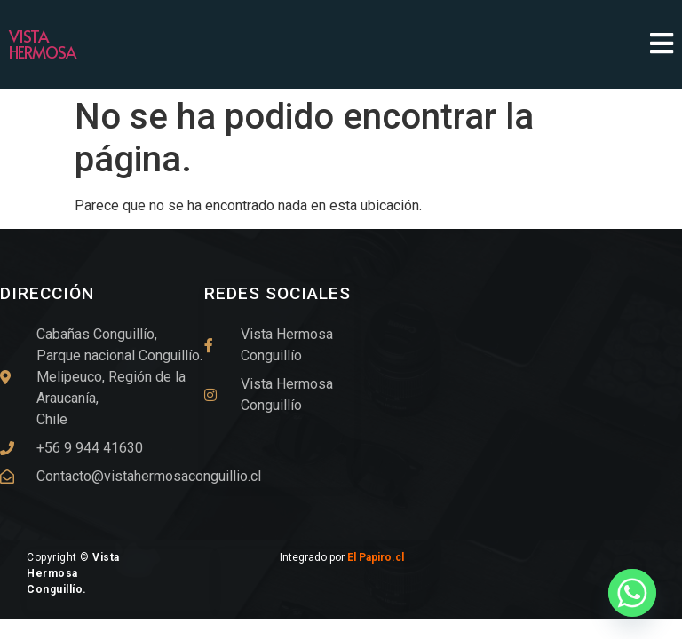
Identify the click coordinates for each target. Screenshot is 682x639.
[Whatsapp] (632, 593)
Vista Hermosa (42, 44)
